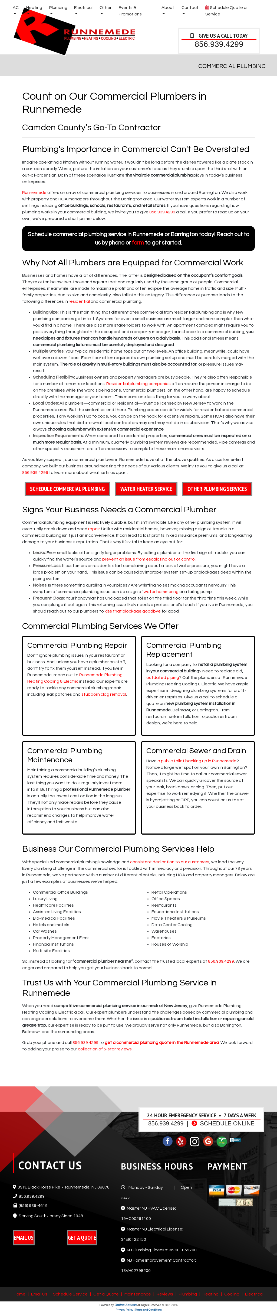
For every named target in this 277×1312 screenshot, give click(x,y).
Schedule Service (70, 1294)
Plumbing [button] (58, 7)
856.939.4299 (219, 44)
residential (79, 301)
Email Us (39, 1294)
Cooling (231, 1294)
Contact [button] (190, 7)
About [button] (167, 7)
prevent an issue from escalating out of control (149, 559)
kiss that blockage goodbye (133, 611)
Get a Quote (106, 1294)
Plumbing (188, 1294)
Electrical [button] (83, 7)
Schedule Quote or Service (226, 10)
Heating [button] (34, 7)
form (138, 243)
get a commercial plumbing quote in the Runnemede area (162, 1042)
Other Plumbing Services (217, 489)
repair (94, 529)
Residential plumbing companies (138, 384)
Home (19, 1294)
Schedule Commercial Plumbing (67, 489)
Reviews (165, 1294)
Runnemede (34, 192)
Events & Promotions (130, 10)
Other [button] (105, 7)
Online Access (125, 1305)
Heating (211, 1294)
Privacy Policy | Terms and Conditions (139, 1309)
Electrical (254, 1294)
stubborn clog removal (103, 694)
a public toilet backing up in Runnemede (196, 761)
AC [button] (16, 7)
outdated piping (162, 677)
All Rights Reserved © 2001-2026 (157, 1305)
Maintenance (137, 1294)
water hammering (161, 592)
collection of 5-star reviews (105, 1049)
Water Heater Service (146, 489)
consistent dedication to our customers (169, 862)
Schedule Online (223, 1123)
